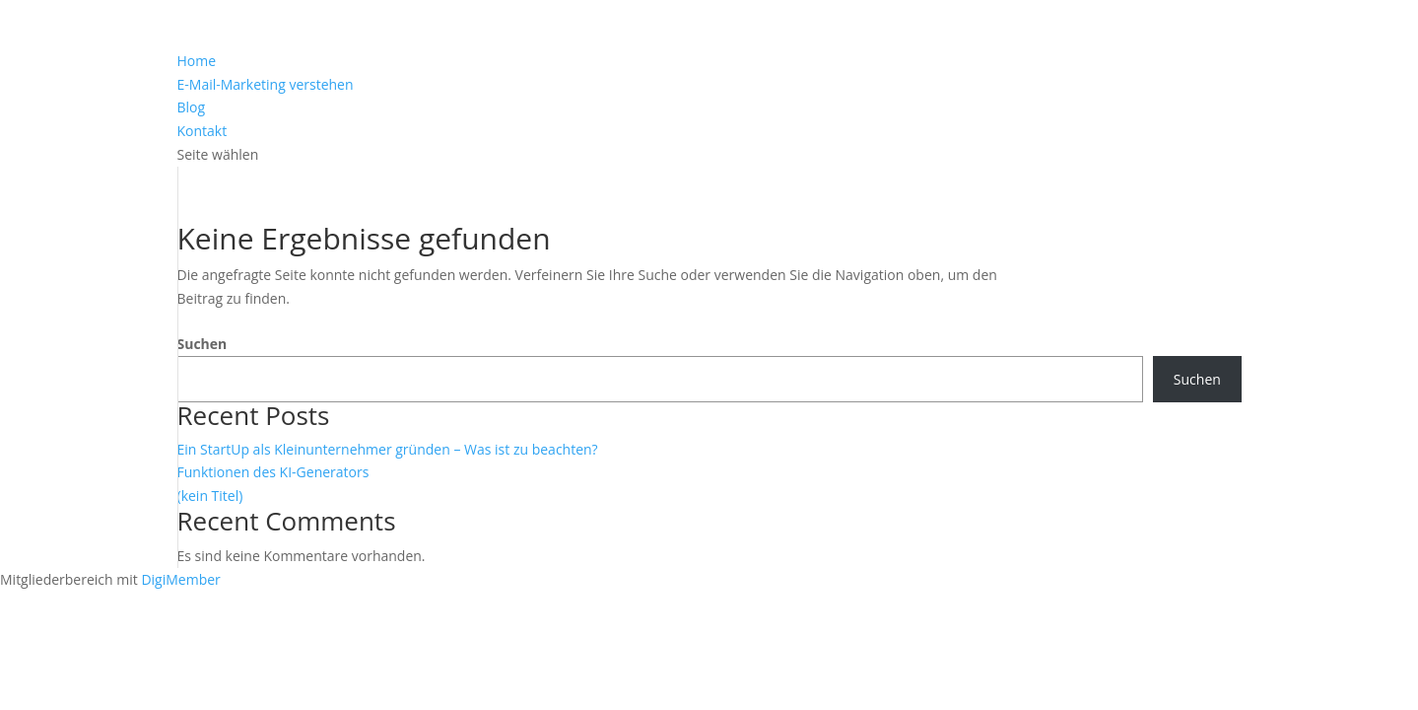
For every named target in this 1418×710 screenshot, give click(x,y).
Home (197, 60)
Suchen (202, 343)
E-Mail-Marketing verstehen (265, 84)
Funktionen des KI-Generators (273, 471)
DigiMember (180, 579)
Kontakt (202, 130)
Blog (191, 107)
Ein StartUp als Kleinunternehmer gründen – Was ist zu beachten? (387, 449)
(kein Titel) (210, 495)
